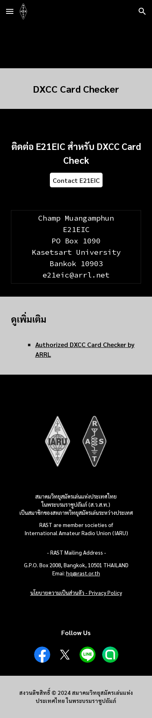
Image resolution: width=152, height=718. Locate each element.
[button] (9, 11)
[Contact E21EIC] (76, 180)
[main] (76, 88)
